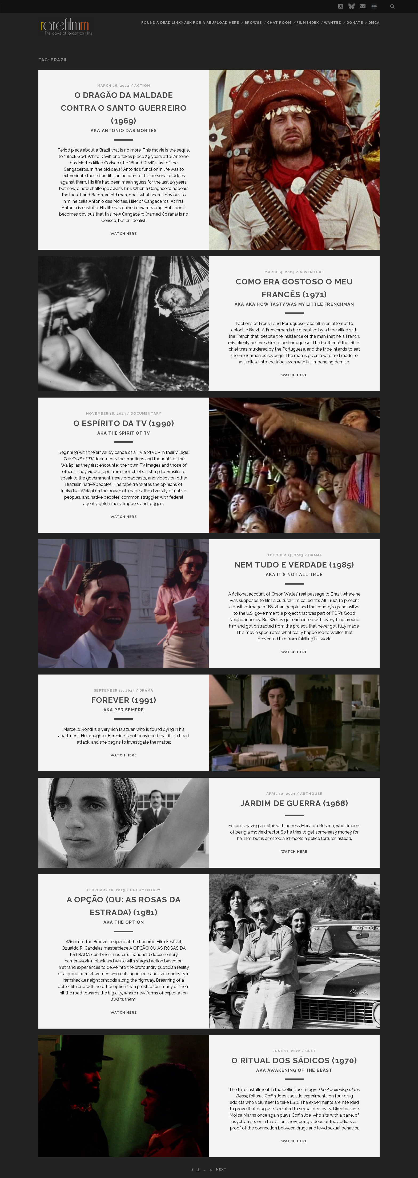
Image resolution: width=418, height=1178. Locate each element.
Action (142, 86)
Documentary (146, 413)
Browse (253, 23)
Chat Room (279, 23)
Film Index (307, 23)
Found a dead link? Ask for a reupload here (190, 23)
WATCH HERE (124, 234)
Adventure (312, 272)
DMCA (374, 23)
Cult (310, 1051)
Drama (315, 555)
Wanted (332, 23)
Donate (355, 23)
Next (221, 1169)
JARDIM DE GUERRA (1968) (294, 803)
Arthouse (311, 794)
